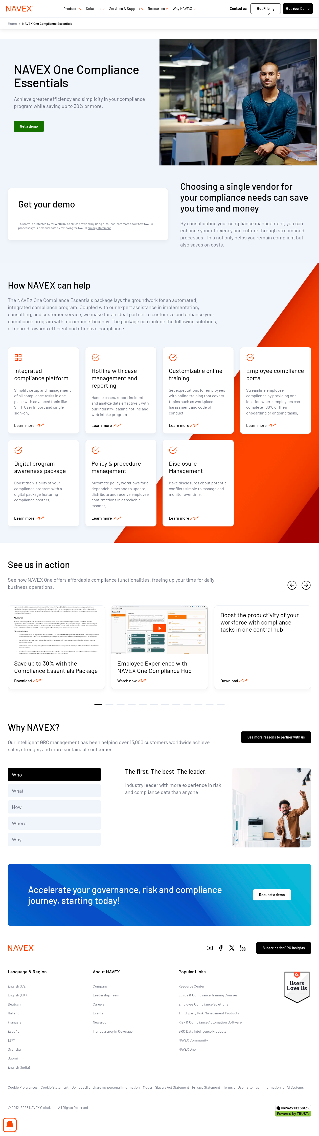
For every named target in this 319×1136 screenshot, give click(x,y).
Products (70, 18)
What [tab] (18, 794)
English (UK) (17, 998)
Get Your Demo (296, 18)
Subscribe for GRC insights (284, 951)
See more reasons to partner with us (276, 740)
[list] (295, 5)
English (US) (17, 989)
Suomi (13, 1061)
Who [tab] (17, 778)
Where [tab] (19, 826)
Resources (156, 18)
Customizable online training (195, 374)
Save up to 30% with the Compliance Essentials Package (56, 670)
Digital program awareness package (40, 469)
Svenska (14, 1052)
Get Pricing (264, 18)
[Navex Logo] (21, 19)
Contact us (237, 18)
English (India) (19, 1070)
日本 (11, 1043)
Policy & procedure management (116, 469)
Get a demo (29, 127)
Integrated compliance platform (41, 374)
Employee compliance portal (275, 374)
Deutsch (14, 1007)
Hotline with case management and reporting (114, 378)
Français (14, 1025)
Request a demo (272, 898)
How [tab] (16, 810)
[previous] (292, 588)
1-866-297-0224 (257, 5)
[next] (306, 588)
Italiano (13, 1016)
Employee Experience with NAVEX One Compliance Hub (154, 670)
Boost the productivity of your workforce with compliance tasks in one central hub (259, 625)
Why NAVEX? (183, 18)
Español (14, 1034)
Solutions (94, 18)
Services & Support (124, 18)
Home (12, 33)
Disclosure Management (186, 469)
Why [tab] (16, 843)
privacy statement (99, 228)
